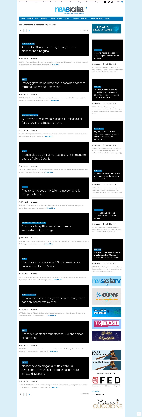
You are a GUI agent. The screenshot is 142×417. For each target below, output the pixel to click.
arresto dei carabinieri (30, 115)
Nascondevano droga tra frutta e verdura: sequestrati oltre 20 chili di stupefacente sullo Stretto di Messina (50, 369)
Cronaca (22, 18)
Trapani (97, 2)
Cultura (66, 18)
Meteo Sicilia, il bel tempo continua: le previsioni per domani (105, 215)
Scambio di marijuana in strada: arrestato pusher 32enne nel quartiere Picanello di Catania (107, 255)
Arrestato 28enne (28, 43)
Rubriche (44, 18)
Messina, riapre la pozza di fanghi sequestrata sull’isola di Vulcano (107, 55)
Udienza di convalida (29, 294)
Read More (55, 65)
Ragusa (80, 2)
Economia (76, 18)
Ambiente (84, 18)
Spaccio (25, 187)
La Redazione (96, 391)
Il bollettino (98, 210)
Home (21, 2)
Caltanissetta (47, 2)
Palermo (72, 2)
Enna (56, 2)
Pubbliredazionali (97, 18)
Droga (24, 79)
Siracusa (89, 2)
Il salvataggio (99, 128)
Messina (64, 2)
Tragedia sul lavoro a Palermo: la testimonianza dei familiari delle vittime (107, 176)
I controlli (98, 50)
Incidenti (30, 18)
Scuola (107, 18)
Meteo (37, 18)
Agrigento (37, 2)
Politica (59, 18)
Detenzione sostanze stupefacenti (33, 222)
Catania (28, 2)
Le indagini (97, 170)
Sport (53, 18)
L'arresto (97, 86)
